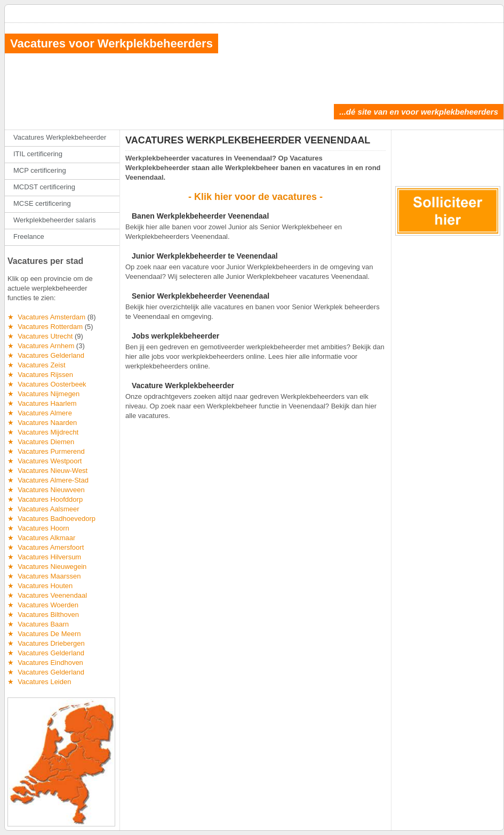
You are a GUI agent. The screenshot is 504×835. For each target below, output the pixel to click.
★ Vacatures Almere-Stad (48, 480)
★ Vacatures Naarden (42, 423)
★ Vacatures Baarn (38, 624)
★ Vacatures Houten (40, 586)
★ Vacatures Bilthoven (43, 615)
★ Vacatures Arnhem (40, 346)
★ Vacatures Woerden (42, 605)
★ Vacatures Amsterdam (46, 317)
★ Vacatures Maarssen (44, 576)
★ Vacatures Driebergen (46, 643)
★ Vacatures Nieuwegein (46, 567)
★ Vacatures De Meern (44, 634)
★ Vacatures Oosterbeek (46, 384)
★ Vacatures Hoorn (38, 528)
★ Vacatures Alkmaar (41, 538)
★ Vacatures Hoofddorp (45, 499)
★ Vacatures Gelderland (45, 355)
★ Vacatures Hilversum (44, 557)
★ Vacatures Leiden (39, 682)
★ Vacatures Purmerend (46, 451)
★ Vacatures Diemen (40, 442)
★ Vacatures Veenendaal (47, 595)
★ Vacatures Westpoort (44, 461)
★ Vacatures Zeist (36, 365)
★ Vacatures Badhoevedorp (51, 519)
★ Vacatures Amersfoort (45, 547)
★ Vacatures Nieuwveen (46, 490)
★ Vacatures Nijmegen (43, 394)
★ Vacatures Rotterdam (45, 327)
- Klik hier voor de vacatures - (255, 196)
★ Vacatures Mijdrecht (42, 432)
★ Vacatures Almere (39, 413)
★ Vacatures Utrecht (40, 336)
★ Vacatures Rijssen (40, 375)
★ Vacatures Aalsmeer (43, 509)
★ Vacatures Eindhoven (45, 663)
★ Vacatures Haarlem (42, 403)
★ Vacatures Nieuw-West (47, 471)
